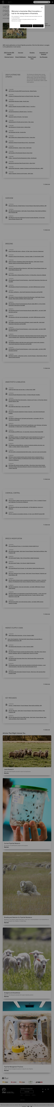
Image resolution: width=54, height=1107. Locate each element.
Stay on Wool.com (38, 26)
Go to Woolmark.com (26, 26)
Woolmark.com (15, 21)
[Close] (42, 7)
